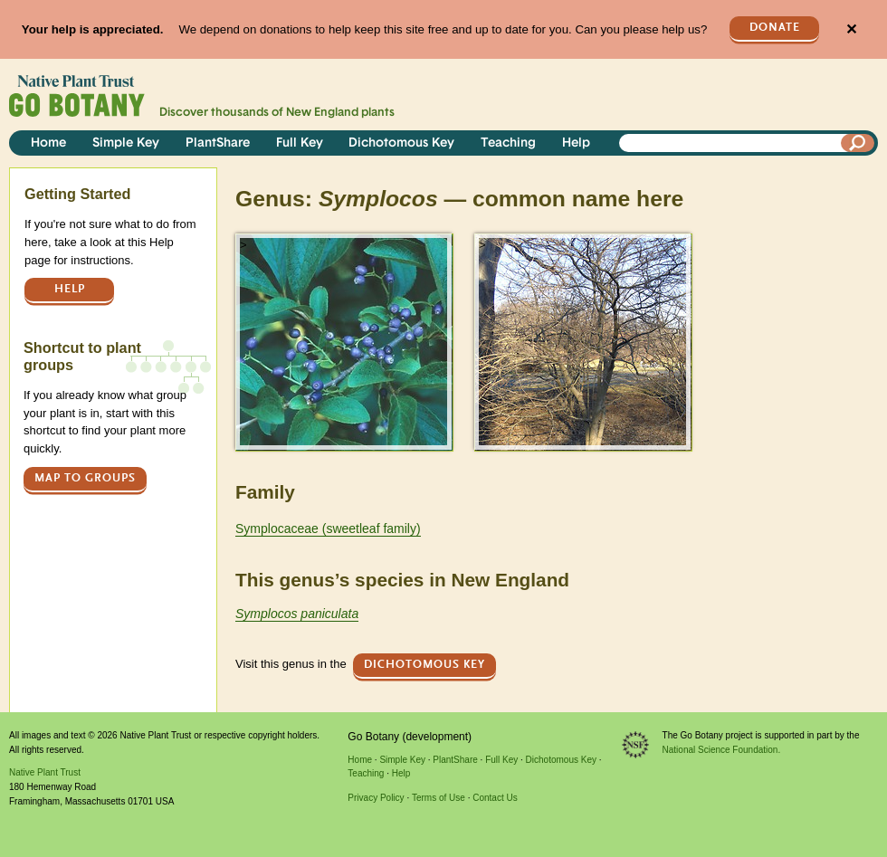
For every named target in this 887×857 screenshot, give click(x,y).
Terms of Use (438, 798)
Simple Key (125, 143)
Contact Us (494, 798)
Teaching (508, 143)
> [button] (243, 245)
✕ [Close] (851, 29)
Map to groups (85, 478)
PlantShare (218, 143)
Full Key (299, 143)
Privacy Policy (376, 798)
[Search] (858, 143)
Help (576, 143)
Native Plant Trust (45, 772)
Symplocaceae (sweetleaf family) (328, 528)
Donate (774, 27)
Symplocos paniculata (296, 613)
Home (48, 143)
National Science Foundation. (722, 750)
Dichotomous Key (401, 143)
